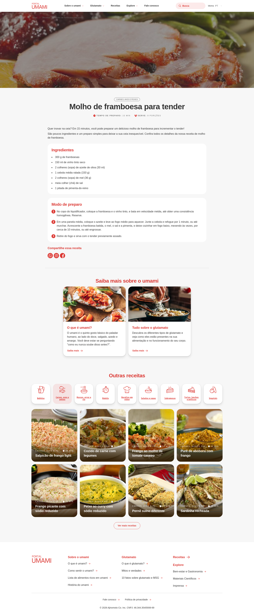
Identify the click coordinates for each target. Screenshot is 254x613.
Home (34, 18)
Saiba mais (75, 350)
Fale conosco (151, 5)
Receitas (115, 5)
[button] (74, 5)
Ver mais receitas (127, 525)
